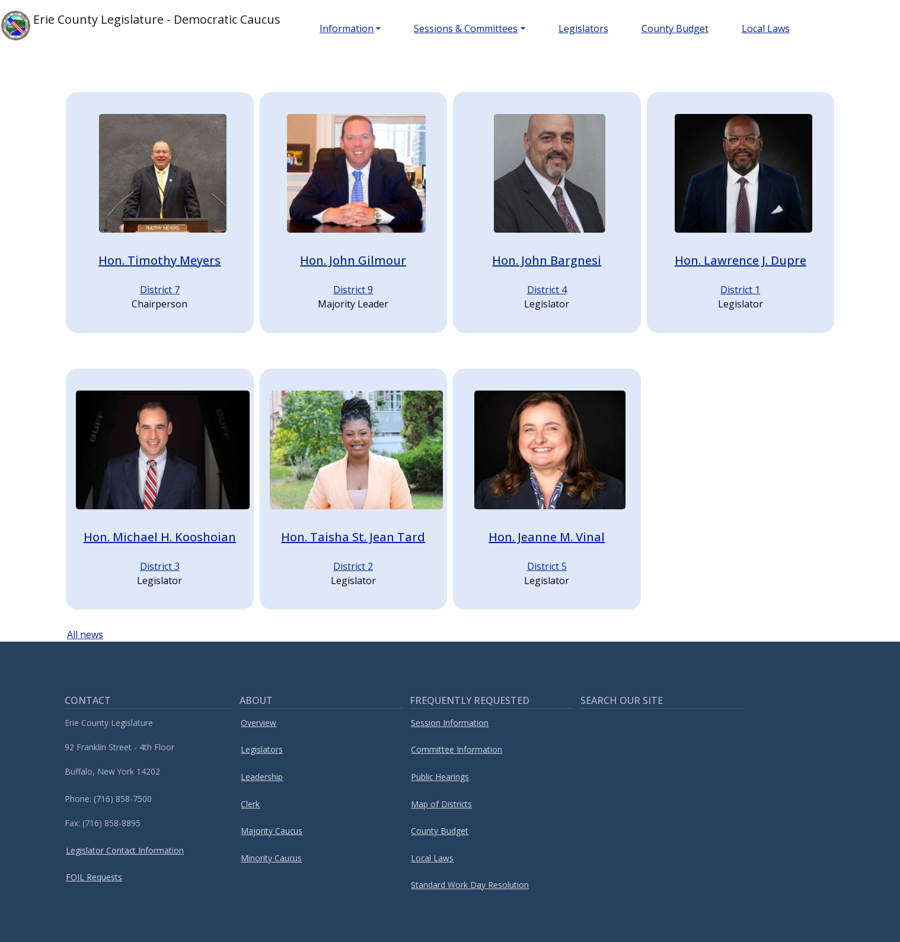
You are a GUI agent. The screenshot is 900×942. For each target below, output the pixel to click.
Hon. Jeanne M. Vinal (547, 537)
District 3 (160, 566)
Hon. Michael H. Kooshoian (160, 537)
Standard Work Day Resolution (470, 884)
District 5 (547, 566)
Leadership (262, 776)
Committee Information (456, 749)
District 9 (353, 289)
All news (85, 634)
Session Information (450, 722)
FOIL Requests (94, 877)
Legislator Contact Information (125, 850)
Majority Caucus (271, 830)
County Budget (675, 28)
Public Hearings (440, 776)
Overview (258, 722)
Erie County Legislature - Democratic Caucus (140, 25)
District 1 (740, 289)
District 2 (353, 566)
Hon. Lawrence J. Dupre (740, 260)
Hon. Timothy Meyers (159, 260)
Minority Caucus (271, 858)
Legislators (583, 28)
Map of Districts (441, 804)
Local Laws (766, 28)
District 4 (547, 289)
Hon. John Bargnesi (546, 260)
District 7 (160, 289)
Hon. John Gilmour (353, 260)
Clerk (250, 804)
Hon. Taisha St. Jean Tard (353, 537)
